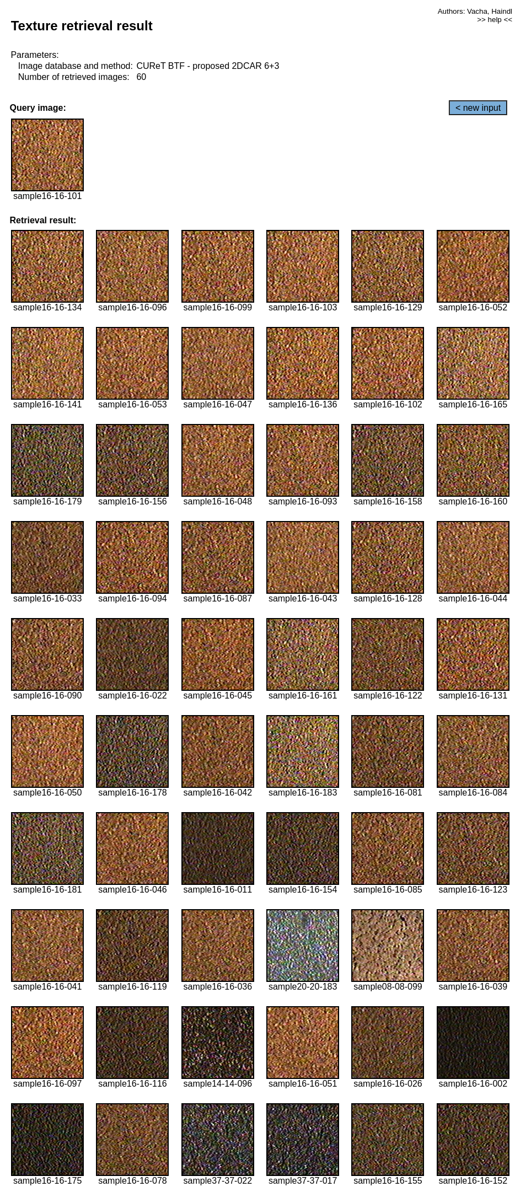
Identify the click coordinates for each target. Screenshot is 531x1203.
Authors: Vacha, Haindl (475, 11)
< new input (478, 107)
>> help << (494, 19)
